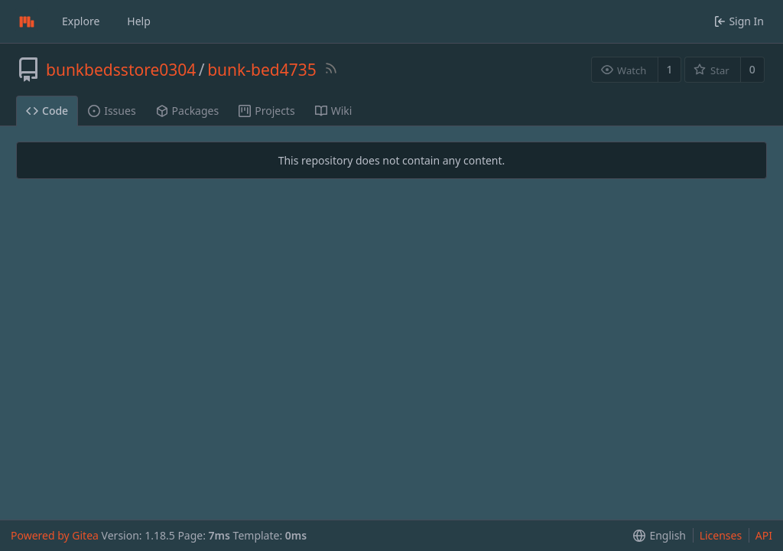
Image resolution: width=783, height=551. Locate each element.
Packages (187, 110)
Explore (80, 21)
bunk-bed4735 (262, 69)
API (763, 535)
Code (47, 110)
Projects (266, 110)
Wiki (334, 110)
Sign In (739, 21)
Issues (111, 110)
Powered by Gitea (55, 535)
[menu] (656, 535)
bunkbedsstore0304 (121, 69)
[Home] (26, 21)
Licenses (721, 535)
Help (139, 21)
